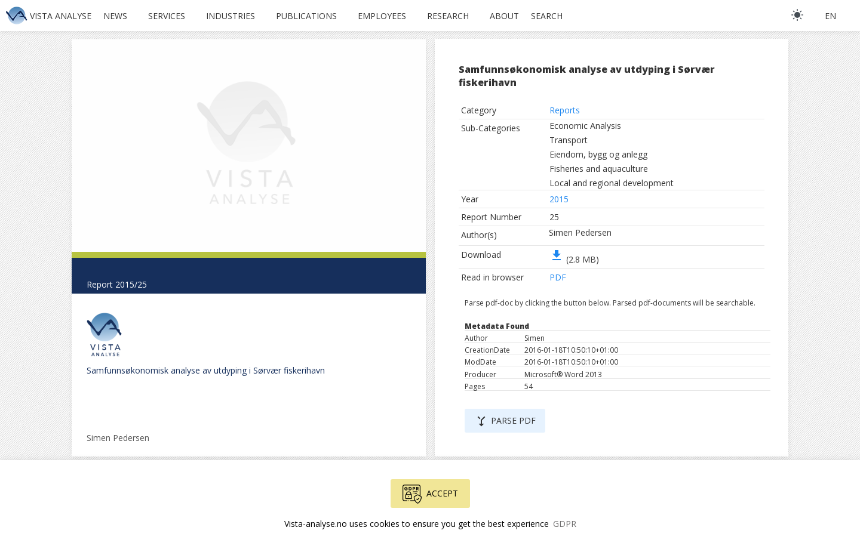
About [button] (504, 15)
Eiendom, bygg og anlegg (598, 154)
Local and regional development (611, 183)
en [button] (830, 15)
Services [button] (166, 15)
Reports (564, 110)
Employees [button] (382, 15)
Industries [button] (230, 15)
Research (448, 15)
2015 (559, 199)
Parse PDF (505, 421)
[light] (797, 15)
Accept (430, 494)
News (115, 15)
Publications (306, 15)
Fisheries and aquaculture (598, 168)
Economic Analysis (585, 125)
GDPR (564, 523)
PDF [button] (557, 277)
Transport (568, 140)
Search (547, 15)
